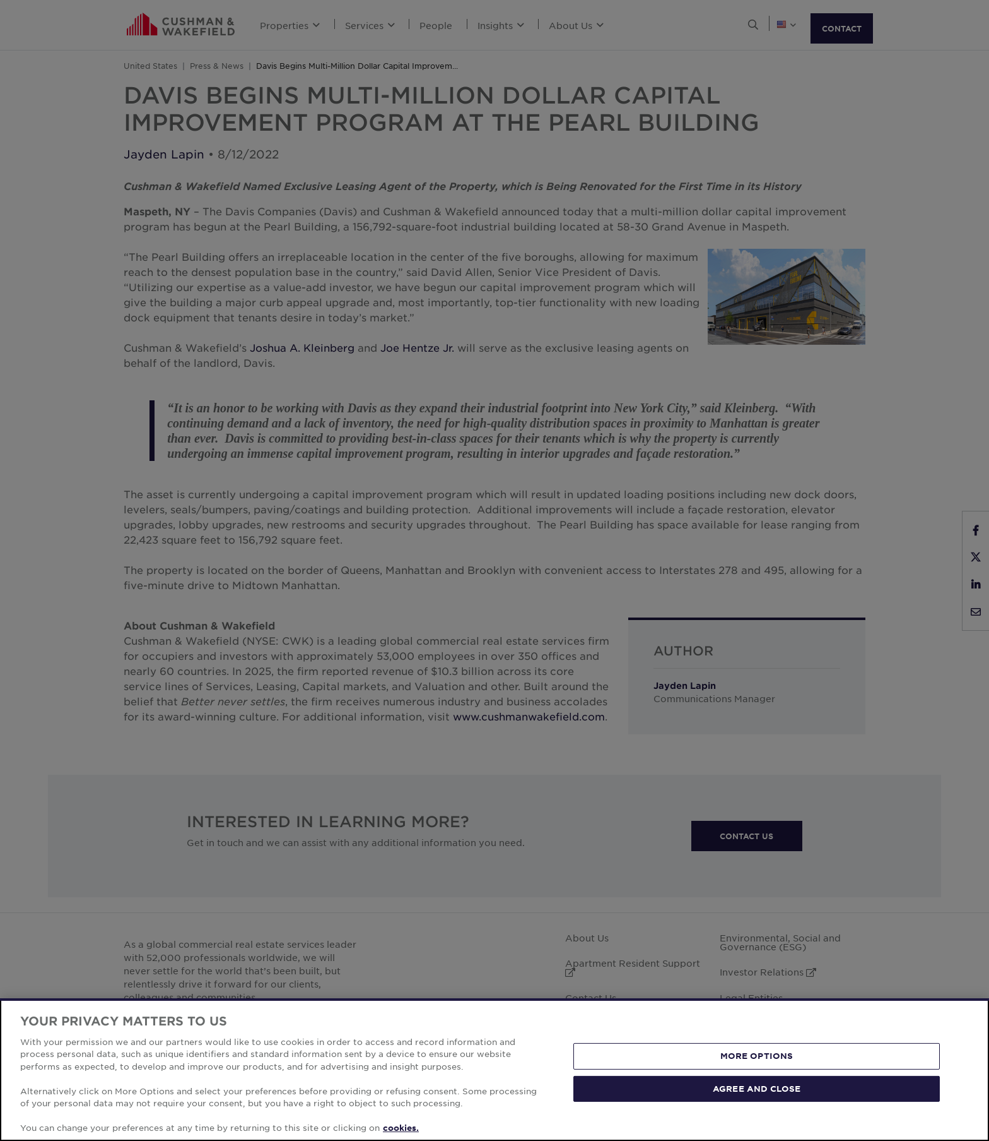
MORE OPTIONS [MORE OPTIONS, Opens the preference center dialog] (756, 1056)
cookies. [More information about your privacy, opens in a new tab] (401, 1128)
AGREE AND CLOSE (756, 1088)
